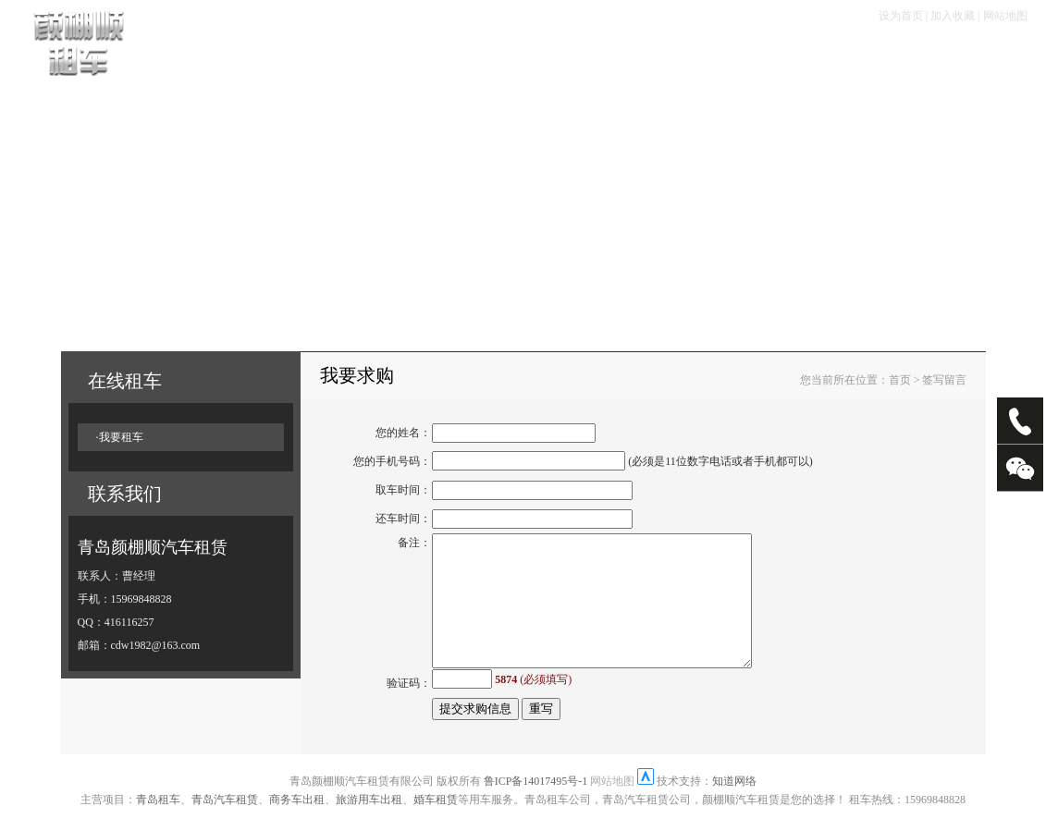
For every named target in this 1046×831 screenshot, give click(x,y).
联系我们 (950, 56)
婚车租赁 (435, 812)
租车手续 (446, 56)
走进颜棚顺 (864, 56)
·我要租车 (119, 437)
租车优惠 (525, 56)
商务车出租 (297, 812)
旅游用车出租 (369, 812)
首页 (221, 56)
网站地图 (1005, 15)
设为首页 (901, 15)
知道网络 (734, 794)
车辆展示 (286, 56)
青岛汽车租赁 (224, 812)
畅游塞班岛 (691, 56)
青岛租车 (158, 812)
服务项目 (605, 56)
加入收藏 (952, 15)
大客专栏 (778, 56)
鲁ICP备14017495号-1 (536, 794)
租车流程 (366, 56)
